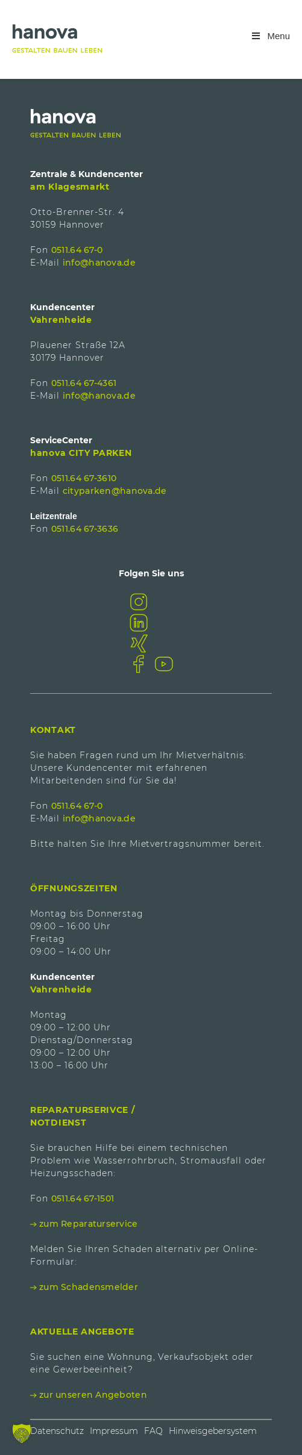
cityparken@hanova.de (115, 491)
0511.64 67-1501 (82, 1198)
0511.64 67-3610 (83, 478)
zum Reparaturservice (88, 1224)
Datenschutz (57, 1430)
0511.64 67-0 (76, 250)
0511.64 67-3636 (84, 529)
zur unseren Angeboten (93, 1395)
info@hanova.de (99, 262)
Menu (270, 36)
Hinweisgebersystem (213, 1430)
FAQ (153, 1430)
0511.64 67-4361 (83, 383)
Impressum (114, 1430)
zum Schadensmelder (88, 1287)
